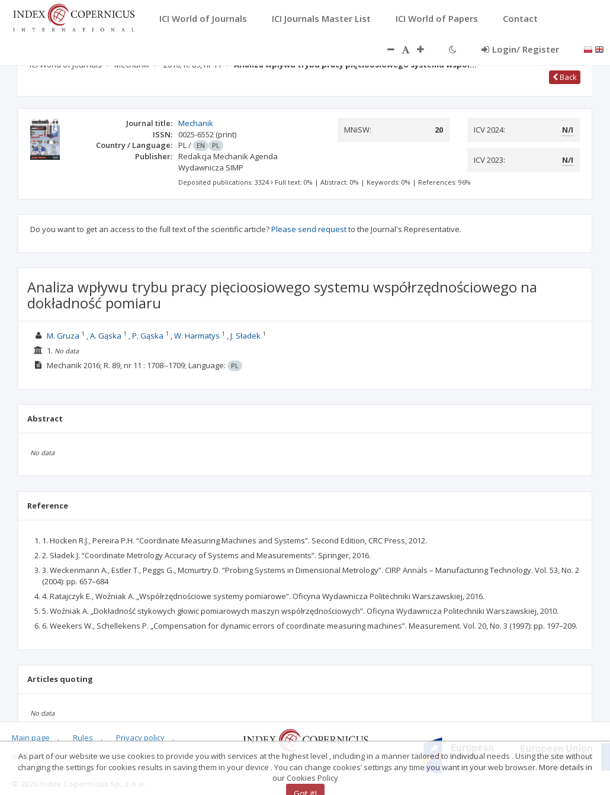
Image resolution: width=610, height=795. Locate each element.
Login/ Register (520, 49)
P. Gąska (147, 335)
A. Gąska (105, 335)
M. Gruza (63, 335)
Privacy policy (140, 737)
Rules (83, 737)
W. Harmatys (197, 335)
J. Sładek (245, 335)
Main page (31, 737)
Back (565, 77)
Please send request (308, 229)
